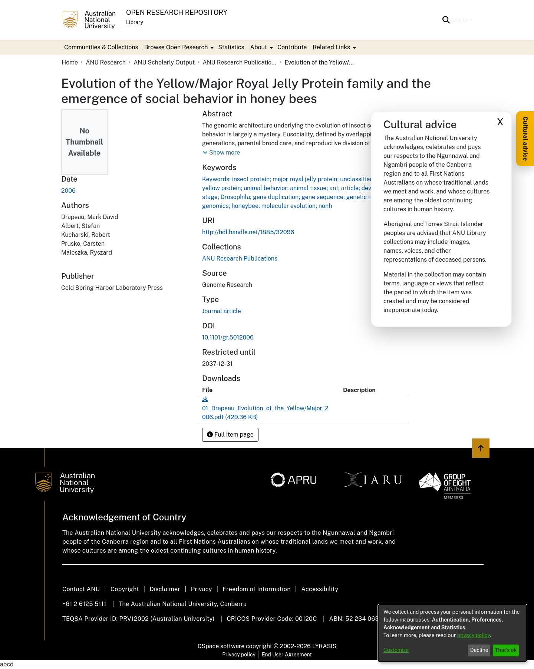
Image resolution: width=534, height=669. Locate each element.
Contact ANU (81, 589)
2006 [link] (68, 190)
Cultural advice (525, 138)
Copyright (125, 589)
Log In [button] (460, 19)
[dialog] (452, 633)
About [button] (258, 47)
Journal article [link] (221, 311)
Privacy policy (239, 655)
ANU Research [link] (106, 62)
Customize (396, 650)
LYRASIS (324, 646)
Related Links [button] (331, 47)
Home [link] (70, 62)
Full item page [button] (230, 434)
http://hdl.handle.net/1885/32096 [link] (248, 232)
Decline (479, 650)
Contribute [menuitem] (292, 47)
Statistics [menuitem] (231, 47)
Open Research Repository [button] (176, 12)
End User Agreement (287, 655)
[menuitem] (178, 47)
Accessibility (319, 589)
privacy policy (473, 635)
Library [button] (134, 22)
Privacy (201, 589)
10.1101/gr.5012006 (228, 337)
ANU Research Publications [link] (239, 62)
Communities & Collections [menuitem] (101, 47)
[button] (446, 20)
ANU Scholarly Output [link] (164, 62)
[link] (239, 258)
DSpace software (221, 646)
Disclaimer (164, 589)
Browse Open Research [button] (176, 47)
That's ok (506, 650)
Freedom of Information (256, 589)
